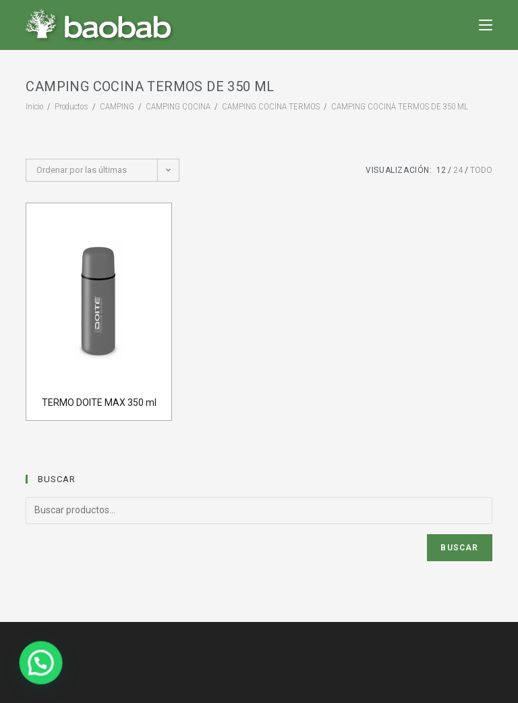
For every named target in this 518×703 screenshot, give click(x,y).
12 (441, 170)
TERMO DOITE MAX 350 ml (99, 402)
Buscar (459, 547)
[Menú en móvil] (485, 24)
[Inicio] (34, 106)
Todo (481, 170)
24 (458, 170)
